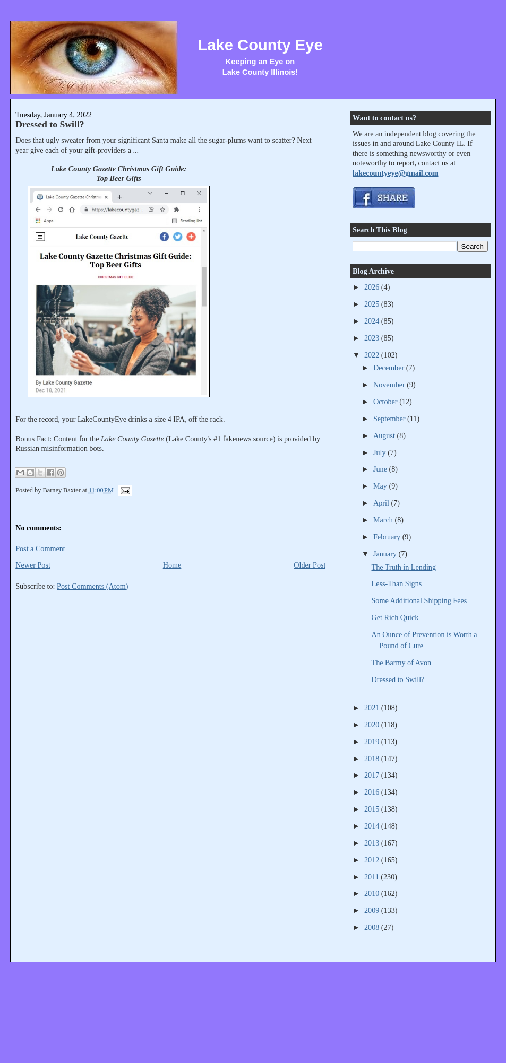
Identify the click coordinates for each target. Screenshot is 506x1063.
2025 (372, 304)
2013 (372, 843)
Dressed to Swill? (49, 124)
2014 (372, 826)
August (385, 435)
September (390, 418)
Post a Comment (40, 548)
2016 (372, 792)
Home (172, 565)
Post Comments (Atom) (92, 586)
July (380, 452)
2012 (372, 860)
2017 (372, 775)
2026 (372, 287)
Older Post (309, 565)
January (386, 554)
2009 (372, 910)
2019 (372, 741)
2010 (372, 893)
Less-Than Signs (397, 583)
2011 (372, 877)
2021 (372, 707)
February (387, 537)
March (384, 520)
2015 (372, 809)
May (381, 486)
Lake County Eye (260, 45)
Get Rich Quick (395, 617)
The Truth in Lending (404, 567)
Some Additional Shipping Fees (419, 600)
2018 (372, 758)
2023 (372, 338)
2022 (372, 355)
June (381, 469)
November (390, 384)
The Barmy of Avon (402, 662)
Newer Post (32, 565)
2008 (372, 927)
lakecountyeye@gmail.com (395, 173)
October (386, 401)
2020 (372, 724)
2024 (372, 321)
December (389, 367)
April (382, 503)
